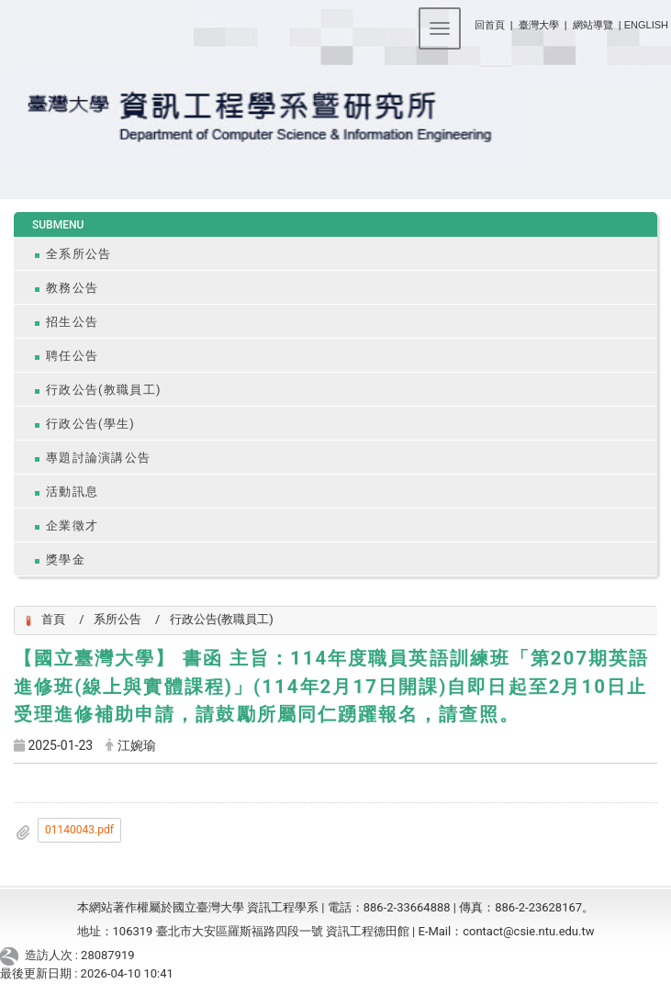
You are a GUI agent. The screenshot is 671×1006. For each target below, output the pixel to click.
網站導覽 (593, 24)
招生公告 (72, 322)
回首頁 (490, 24)
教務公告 (72, 288)
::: (468, 21)
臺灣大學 (540, 24)
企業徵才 (72, 525)
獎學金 (65, 559)
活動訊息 (72, 491)
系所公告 (117, 619)
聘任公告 (72, 356)
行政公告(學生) (90, 423)
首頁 (53, 619)
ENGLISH (646, 24)
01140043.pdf (79, 829)
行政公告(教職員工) (104, 390)
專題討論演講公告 (98, 457)
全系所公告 (78, 254)
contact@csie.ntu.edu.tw (528, 931)
